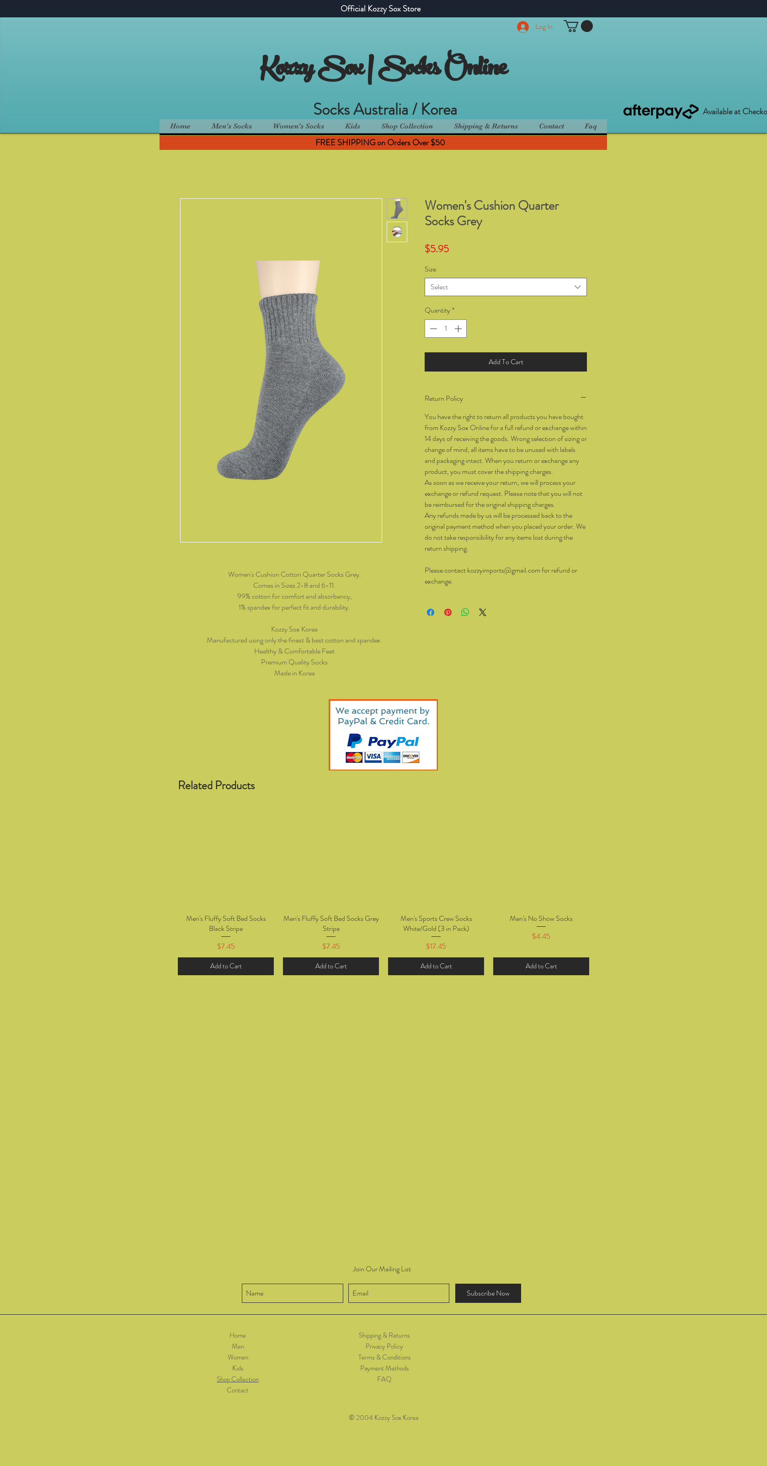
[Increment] (459, 328)
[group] (383, 892)
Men (238, 1346)
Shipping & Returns (384, 1335)
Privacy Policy (384, 1346)
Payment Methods (384, 1368)
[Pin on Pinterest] (447, 612)
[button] (578, 26)
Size (430, 269)
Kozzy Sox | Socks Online (383, 71)
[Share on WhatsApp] (465, 612)
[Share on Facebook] (430, 612)
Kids (238, 1368)
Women (238, 1357)
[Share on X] (482, 612)
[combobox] (506, 287)
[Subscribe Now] (488, 1293)
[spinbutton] (446, 328)
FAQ (384, 1379)
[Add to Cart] (226, 966)
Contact (238, 1390)
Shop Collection (238, 1379)
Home (237, 1335)
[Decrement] (432, 328)
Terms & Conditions (384, 1357)
